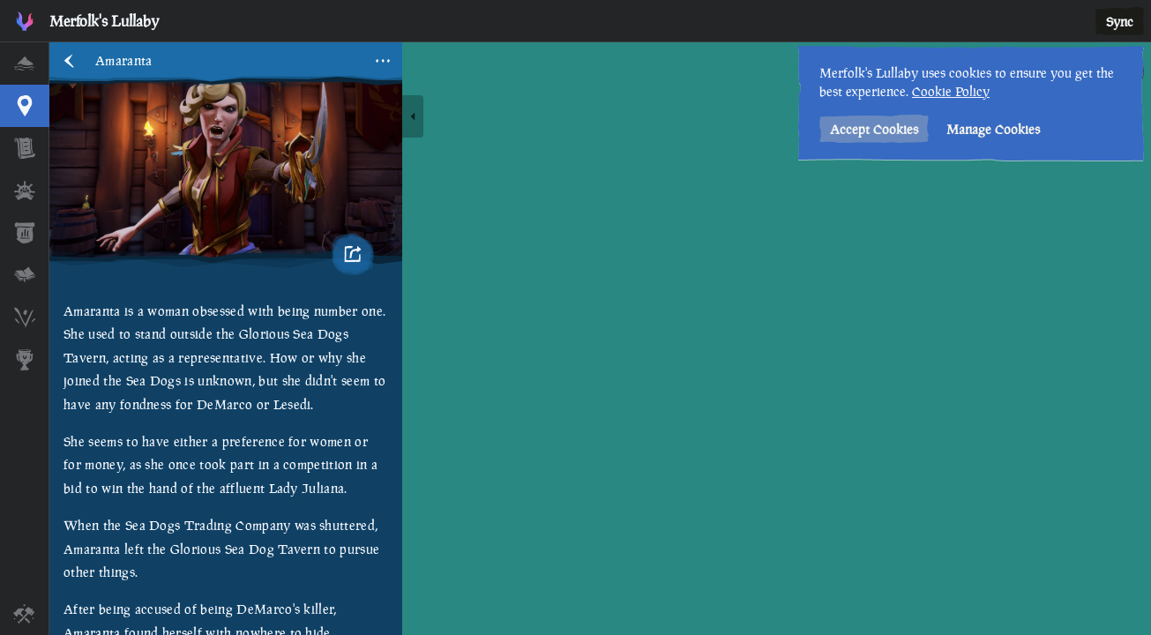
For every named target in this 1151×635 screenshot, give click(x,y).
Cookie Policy (951, 91)
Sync (1119, 21)
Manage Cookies (993, 129)
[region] (600, 338)
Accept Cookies (874, 129)
